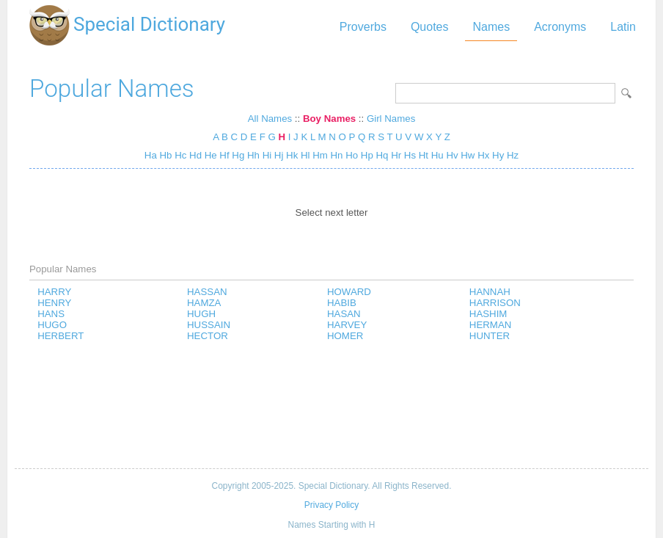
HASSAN (207, 291)
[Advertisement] (331, 406)
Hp (367, 155)
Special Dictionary (149, 24)
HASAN (344, 313)
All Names (270, 118)
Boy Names (329, 118)
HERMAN (490, 324)
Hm (320, 155)
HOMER (345, 335)
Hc (180, 155)
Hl (305, 155)
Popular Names (111, 88)
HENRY (54, 302)
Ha (150, 155)
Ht (423, 155)
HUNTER (489, 335)
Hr (396, 155)
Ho (351, 155)
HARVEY (347, 324)
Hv (452, 155)
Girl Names (391, 118)
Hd (195, 155)
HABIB (341, 302)
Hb (165, 155)
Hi (267, 155)
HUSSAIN (208, 324)
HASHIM (488, 313)
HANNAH (489, 291)
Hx (483, 155)
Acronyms (560, 27)
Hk (292, 155)
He (211, 155)
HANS (51, 313)
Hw (468, 155)
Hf (224, 155)
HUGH (201, 313)
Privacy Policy (331, 505)
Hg (238, 155)
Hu (437, 155)
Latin (623, 27)
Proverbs (363, 27)
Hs (410, 155)
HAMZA (204, 302)
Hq (382, 155)
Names (491, 27)
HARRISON (495, 302)
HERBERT (60, 335)
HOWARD (349, 291)
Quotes (430, 27)
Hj (279, 155)
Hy (498, 155)
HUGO (52, 324)
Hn (337, 155)
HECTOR (207, 335)
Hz (513, 155)
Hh (253, 155)
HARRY (54, 291)
